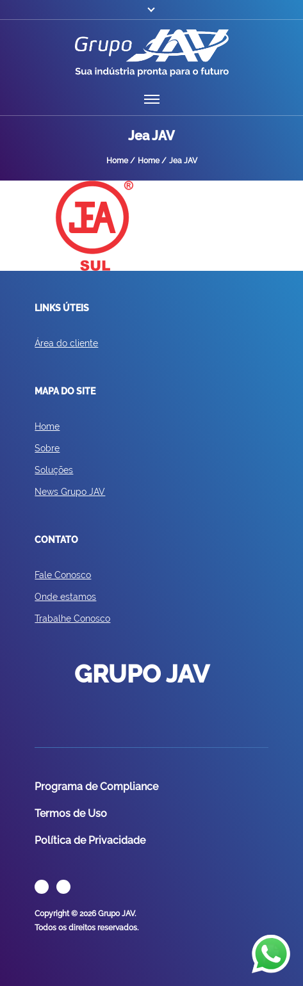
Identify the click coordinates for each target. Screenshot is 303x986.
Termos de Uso (71, 813)
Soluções (54, 470)
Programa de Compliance (96, 786)
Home (47, 426)
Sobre (47, 448)
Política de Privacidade (90, 840)
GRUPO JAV (152, 53)
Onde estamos (65, 597)
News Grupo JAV (70, 492)
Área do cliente (66, 343)
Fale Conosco (63, 575)
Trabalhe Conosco (72, 618)
